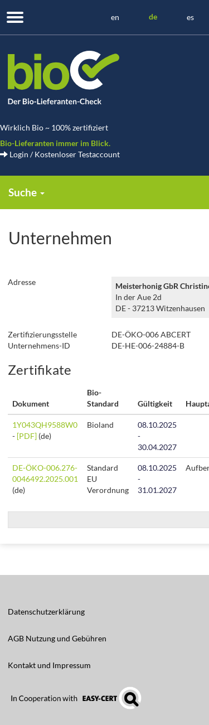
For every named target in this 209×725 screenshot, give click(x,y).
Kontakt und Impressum (49, 665)
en (115, 17)
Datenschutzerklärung (46, 611)
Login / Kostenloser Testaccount (60, 154)
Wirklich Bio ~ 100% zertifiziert (54, 127)
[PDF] (27, 436)
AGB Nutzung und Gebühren (57, 638)
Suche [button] (26, 192)
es (190, 17)
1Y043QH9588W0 (44, 424)
